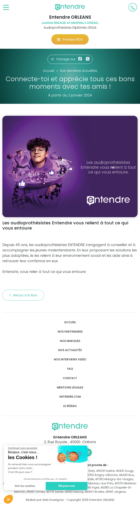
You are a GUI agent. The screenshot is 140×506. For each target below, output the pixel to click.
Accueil (70, 322)
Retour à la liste (23, 295)
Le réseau (70, 406)
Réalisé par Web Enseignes (45, 500)
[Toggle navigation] (6, 7)
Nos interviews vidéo (70, 359)
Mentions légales (70, 387)
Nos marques (70, 341)
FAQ (70, 369)
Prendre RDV (70, 39)
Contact (70, 378)
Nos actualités (70, 350)
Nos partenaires (70, 331)
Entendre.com (70, 396)
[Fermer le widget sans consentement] (21, 448)
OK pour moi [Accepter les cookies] (65, 486)
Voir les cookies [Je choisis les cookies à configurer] (24, 486)
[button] (8, 499)
